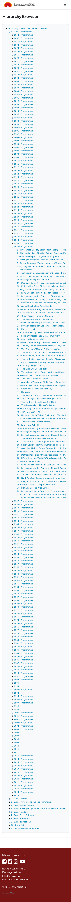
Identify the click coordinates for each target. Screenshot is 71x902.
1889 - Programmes (23, 91)
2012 (16, 752)
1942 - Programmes (23, 514)
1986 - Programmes (23, 659)
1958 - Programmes (23, 567)
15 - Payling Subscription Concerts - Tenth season (40, 296)
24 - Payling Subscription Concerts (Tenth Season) (40, 325)
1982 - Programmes (23, 646)
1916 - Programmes (23, 180)
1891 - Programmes (23, 97)
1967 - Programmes (23, 597)
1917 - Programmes (23, 183)
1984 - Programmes (23, 653)
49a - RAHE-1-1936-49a (28, 411)
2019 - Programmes (23, 775)
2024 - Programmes (23, 792)
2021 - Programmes (23, 782)
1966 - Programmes (23, 593)
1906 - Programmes (23, 147)
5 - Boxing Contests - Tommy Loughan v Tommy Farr (41, 263)
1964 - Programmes (23, 587)
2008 (16, 739)
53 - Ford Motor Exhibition (29, 425)
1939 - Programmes (23, 507)
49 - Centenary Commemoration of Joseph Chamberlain (43, 408)
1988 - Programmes (23, 666)
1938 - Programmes (23, 504)
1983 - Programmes (23, 649)
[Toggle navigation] (65, 4)
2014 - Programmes (23, 759)
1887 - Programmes (23, 87)
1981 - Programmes (23, 643)
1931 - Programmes (23, 230)
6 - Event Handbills (19, 811)
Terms (25, 854)
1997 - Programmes (23, 702)
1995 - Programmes (23, 696)
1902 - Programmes (23, 134)
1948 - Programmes (23, 534)
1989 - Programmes (23, 669)
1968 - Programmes (23, 600)
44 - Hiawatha (23, 392)
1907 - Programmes (23, 150)
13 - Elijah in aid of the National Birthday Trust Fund (40, 289)
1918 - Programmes (23, 187)
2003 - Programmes (23, 722)
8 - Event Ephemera (20, 818)
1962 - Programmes (23, 580)
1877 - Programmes (23, 61)
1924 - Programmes (23, 206)
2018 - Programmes (23, 772)
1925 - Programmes (23, 210)
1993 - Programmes (23, 689)
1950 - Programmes (23, 540)
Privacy (17, 854)
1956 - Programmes (23, 560)
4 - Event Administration (22, 805)
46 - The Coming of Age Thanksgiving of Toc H (39, 398)
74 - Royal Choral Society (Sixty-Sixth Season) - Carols (42, 497)
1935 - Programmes (23, 243)
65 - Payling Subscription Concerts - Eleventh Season (42, 468)
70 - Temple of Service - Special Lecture (36, 484)
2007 (16, 735)
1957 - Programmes (23, 563)
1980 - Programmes (23, 640)
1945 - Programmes (23, 524)
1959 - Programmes (23, 570)
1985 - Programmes (23, 656)
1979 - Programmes (23, 636)
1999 (16, 709)
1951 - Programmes (23, 544)
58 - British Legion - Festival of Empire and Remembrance (44, 444)
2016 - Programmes (23, 765)
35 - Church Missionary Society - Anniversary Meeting (42, 362)
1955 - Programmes (23, 557)
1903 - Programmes (23, 137)
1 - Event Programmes (21, 31)
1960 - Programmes (23, 573)
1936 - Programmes (23, 246)
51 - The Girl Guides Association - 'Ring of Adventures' (42, 418)
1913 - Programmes (23, 170)
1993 (16, 682)
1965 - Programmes (23, 590)
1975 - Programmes (23, 623)
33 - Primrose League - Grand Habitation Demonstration (43, 355)
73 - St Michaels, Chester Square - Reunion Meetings (42, 494)
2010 (16, 745)
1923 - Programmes (23, 203)
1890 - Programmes (23, 94)
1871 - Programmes (23, 41)
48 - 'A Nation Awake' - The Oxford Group (36, 405)
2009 (16, 742)
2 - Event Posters (19, 798)
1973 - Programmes (23, 616)
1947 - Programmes (23, 530)
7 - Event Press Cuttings (22, 815)
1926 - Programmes (23, 213)
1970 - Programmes (23, 606)
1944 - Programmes (23, 521)
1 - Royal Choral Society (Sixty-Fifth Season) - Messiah (42, 249)
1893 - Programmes (23, 104)
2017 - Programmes (23, 768)
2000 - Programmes (23, 712)
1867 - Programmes (23, 38)
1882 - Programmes (23, 71)
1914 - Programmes (23, 173)
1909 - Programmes (23, 157)
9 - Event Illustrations (21, 821)
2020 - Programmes (23, 778)
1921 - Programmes (23, 196)
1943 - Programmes (23, 517)
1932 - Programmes (23, 233)
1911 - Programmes (23, 163)
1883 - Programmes (23, 74)
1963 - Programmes (23, 583)
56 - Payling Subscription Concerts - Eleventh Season (42, 435)
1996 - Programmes (23, 699)
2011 (16, 749)
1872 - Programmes (23, 44)
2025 (16, 795)
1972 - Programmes (23, 613)
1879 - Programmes (23, 68)
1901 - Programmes (23, 130)
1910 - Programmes (23, 160)
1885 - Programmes (23, 81)
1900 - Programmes (23, 127)
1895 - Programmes (23, 111)
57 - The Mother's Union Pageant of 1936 (36, 438)
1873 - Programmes (23, 48)
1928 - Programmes (23, 220)
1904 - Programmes (23, 140)
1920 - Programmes (23, 193)
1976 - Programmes (23, 626)
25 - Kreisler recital (26, 329)
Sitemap (6, 854)
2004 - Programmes (23, 725)
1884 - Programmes (23, 77)
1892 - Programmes (23, 101)
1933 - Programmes (23, 236)
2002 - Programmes (23, 719)
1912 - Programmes (23, 167)
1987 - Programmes (23, 663)
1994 (16, 692)
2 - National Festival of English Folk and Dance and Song (43, 253)
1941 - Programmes (23, 511)
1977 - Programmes (23, 630)
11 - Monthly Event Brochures (25, 828)
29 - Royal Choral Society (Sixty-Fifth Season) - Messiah (43, 342)
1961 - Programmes (23, 577)
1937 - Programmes (23, 501)
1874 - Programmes (23, 51)
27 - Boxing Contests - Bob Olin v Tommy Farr (38, 335)
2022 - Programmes (23, 785)
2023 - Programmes (23, 788)
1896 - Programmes (23, 114)
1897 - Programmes (23, 117)
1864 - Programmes (23, 34)
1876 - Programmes (23, 58)
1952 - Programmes (23, 547)
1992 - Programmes (23, 679)
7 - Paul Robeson (25, 269)
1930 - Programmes (23, 226)
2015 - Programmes (23, 762)
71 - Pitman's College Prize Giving (33, 487)
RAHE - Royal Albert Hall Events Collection (27, 28)
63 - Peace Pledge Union (28, 461)
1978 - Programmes (23, 633)
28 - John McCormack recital (30, 339)
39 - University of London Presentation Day (37, 375)
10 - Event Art (17, 825)
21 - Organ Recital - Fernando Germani (35, 315)
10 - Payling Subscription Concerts (33, 279)
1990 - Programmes (23, 673)
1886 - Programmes (23, 84)
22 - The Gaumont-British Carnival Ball (35, 319)
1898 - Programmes (23, 120)
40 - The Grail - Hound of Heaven (32, 378)
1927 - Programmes (23, 216)
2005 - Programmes (23, 729)
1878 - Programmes (23, 64)
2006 (16, 732)
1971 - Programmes (23, 610)
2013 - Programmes (23, 755)
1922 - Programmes (23, 200)
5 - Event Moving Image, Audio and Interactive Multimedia (38, 808)
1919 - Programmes (23, 190)
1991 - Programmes (23, 676)
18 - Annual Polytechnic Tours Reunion (35, 306)
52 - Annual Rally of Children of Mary (34, 421)
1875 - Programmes (23, 54)
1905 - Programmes (23, 144)
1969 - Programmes (23, 603)
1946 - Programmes (23, 527)
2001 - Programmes (23, 716)
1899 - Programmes (23, 124)
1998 (16, 706)
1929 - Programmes (23, 223)
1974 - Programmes (23, 620)
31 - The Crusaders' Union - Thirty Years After (38, 349)
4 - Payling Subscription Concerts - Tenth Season (40, 259)
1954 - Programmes (23, 554)
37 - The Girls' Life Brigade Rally (32, 368)
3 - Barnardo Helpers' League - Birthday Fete (38, 256)
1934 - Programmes (23, 239)
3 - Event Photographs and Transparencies (31, 801)
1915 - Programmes (23, 177)
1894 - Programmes (23, 107)
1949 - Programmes (23, 537)
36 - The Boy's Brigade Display (31, 365)
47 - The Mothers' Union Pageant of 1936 (36, 402)
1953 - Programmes (23, 550)
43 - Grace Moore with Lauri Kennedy (34, 388)
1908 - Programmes (23, 153)
